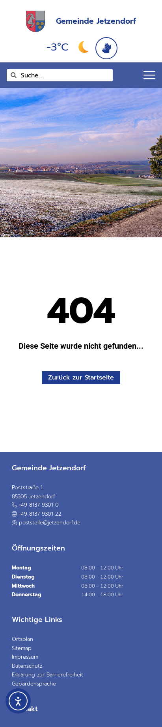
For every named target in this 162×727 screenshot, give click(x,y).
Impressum (25, 657)
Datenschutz (27, 666)
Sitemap (22, 648)
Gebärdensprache (34, 684)
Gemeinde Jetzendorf (96, 21)
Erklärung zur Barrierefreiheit (47, 674)
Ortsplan (22, 639)
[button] (36, 514)
